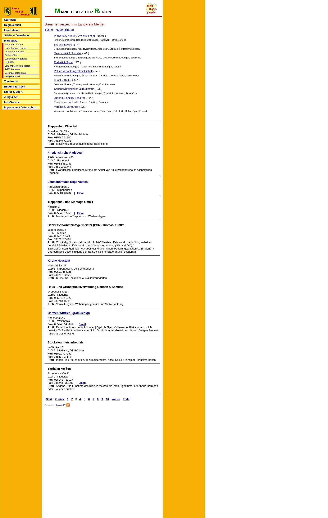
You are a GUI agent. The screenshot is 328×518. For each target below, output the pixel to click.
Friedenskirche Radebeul (65, 152)
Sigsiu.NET (60, 405)
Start (49, 399)
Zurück (59, 399)
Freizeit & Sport (63, 62)
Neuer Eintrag (65, 29)
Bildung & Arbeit (63, 44)
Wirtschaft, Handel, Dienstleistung (74, 35)
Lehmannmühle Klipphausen (68, 182)
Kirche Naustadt (59, 260)
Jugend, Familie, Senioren (70, 97)
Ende (126, 399)
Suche (49, 29)
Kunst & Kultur (62, 80)
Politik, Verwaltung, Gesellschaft (73, 71)
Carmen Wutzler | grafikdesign (69, 313)
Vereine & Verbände (66, 106)
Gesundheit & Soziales (68, 53)
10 (107, 399)
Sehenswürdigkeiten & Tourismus (74, 88)
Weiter (116, 399)
